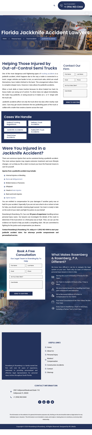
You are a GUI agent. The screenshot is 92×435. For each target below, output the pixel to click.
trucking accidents (48, 79)
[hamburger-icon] (87, 13)
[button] (54, 5)
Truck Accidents (32, 39)
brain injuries (16, 195)
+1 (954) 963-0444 (73, 6)
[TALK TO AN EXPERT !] (61, 5)
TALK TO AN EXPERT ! (70, 4)
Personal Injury (17, 39)
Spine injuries (11, 203)
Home (5, 39)
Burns (8, 184)
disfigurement (17, 184)
